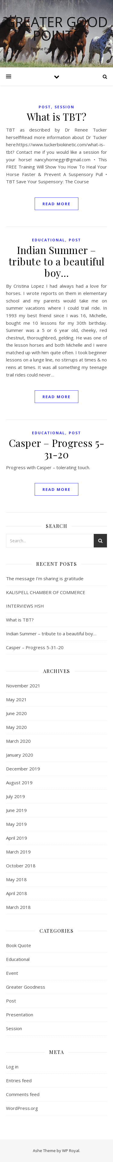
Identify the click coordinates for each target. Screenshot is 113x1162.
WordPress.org (22, 1108)
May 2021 (16, 699)
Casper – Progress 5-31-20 (57, 448)
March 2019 (18, 852)
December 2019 (23, 769)
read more (56, 203)
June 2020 (16, 713)
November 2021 (23, 686)
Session (64, 107)
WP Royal (70, 1150)
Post (45, 107)
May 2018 (16, 879)
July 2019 (15, 796)
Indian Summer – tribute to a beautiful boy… (57, 261)
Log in (12, 1067)
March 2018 (18, 907)
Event (12, 973)
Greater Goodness (25, 987)
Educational (48, 240)
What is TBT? (56, 116)
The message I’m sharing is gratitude (44, 578)
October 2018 (21, 866)
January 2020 (19, 755)
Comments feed (22, 1094)
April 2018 (16, 893)
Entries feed (19, 1080)
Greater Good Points (56, 28)
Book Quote (18, 945)
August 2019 (19, 782)
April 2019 (16, 838)
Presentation (19, 1015)
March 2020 (18, 741)
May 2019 (16, 824)
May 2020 (16, 727)
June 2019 (16, 810)
